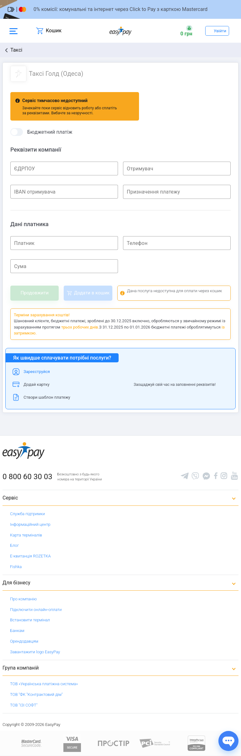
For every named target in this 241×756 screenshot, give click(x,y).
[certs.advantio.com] (196, 743)
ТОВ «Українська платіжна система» (44, 683)
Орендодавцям (24, 641)
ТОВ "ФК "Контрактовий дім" (36, 694)
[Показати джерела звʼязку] (228, 741)
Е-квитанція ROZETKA (30, 556)
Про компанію (23, 599)
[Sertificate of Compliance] (155, 743)
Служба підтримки (27, 513)
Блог (14, 545)
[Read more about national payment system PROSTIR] (113, 743)
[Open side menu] (13, 31)
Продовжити (35, 293)
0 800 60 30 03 (27, 476)
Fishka (16, 566)
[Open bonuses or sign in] (186, 30)
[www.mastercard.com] (31, 743)
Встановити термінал (30, 620)
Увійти (220, 30)
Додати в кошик (92, 293)
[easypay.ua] (120, 30)
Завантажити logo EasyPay (35, 652)
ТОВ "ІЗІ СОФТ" (23, 705)
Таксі (16, 50)
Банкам (17, 630)
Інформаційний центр (30, 524)
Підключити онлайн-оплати (36, 609)
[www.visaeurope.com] (72, 743)
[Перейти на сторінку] (120, 9)
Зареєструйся (37, 371)
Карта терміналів (26, 535)
